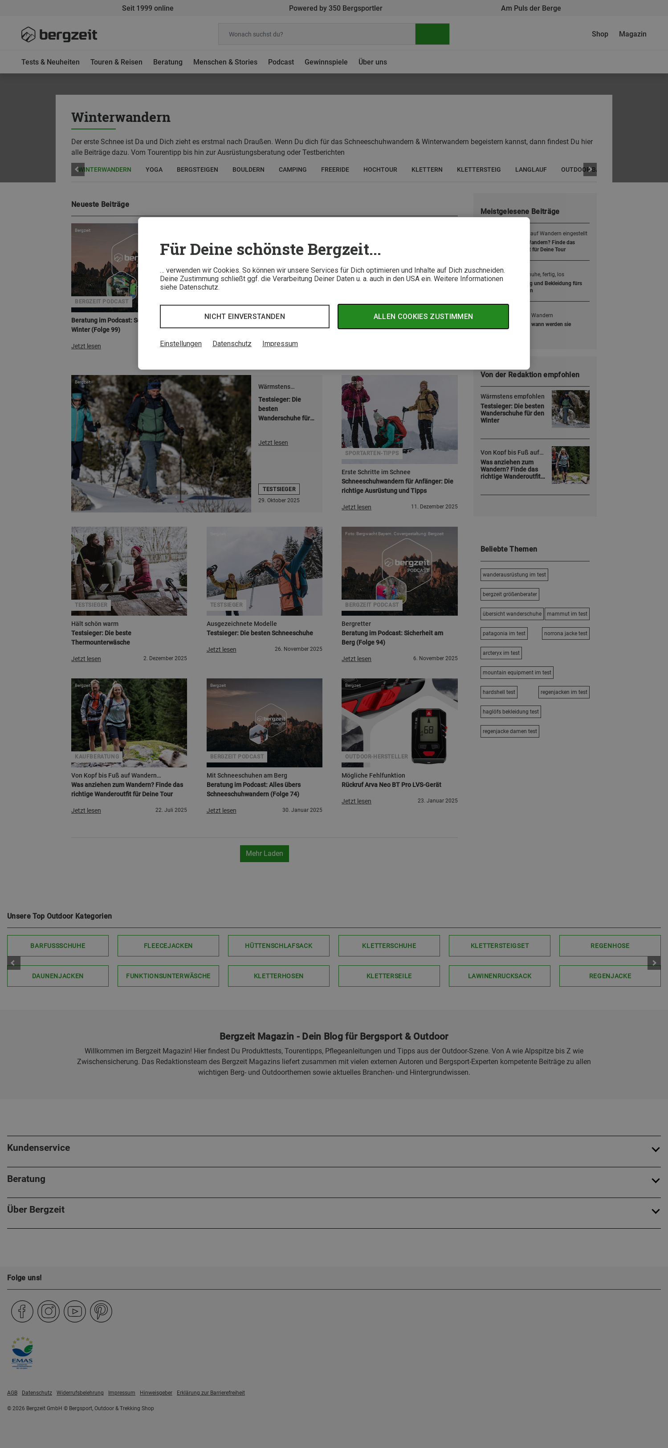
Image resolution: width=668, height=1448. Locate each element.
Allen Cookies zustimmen (423, 316)
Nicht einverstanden (244, 316)
